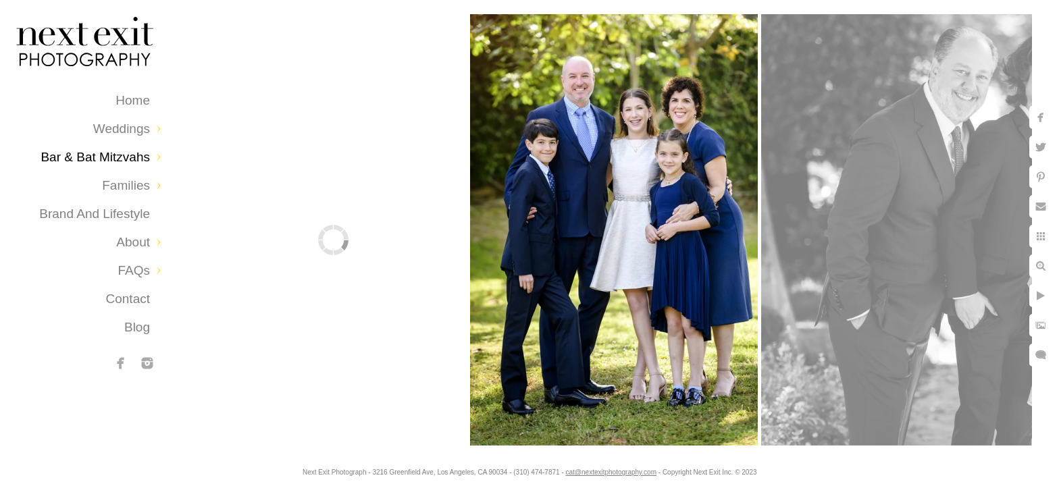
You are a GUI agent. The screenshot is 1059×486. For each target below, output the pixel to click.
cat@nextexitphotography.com (611, 472)
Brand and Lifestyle (94, 214)
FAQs (134, 270)
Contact (128, 299)
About (133, 242)
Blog (137, 327)
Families (126, 185)
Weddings (121, 129)
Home (132, 100)
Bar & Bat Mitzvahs (95, 157)
